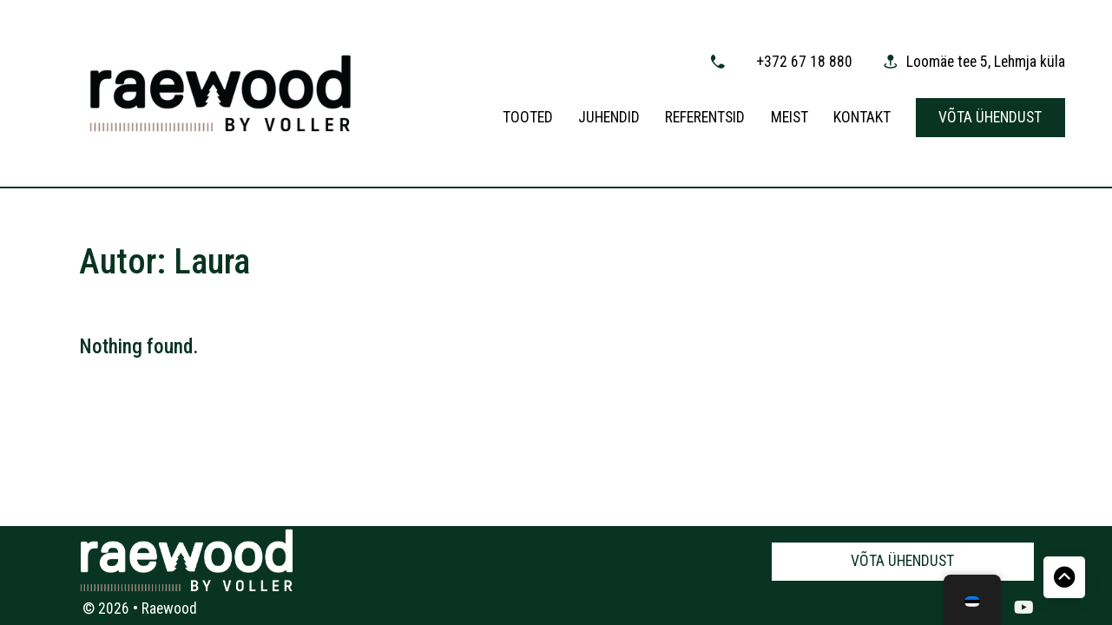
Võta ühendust (990, 117)
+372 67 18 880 (804, 61)
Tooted (528, 117)
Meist (789, 117)
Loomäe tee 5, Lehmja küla (985, 61)
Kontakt (862, 117)
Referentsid (705, 117)
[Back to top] (1064, 577)
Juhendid (609, 117)
